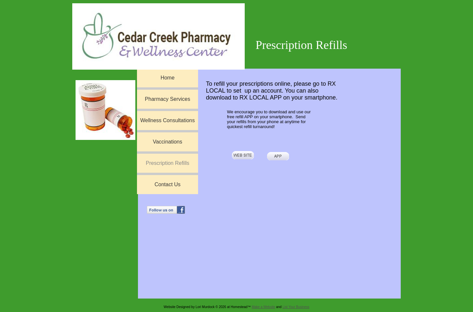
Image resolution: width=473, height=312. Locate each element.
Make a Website (263, 307)
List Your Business (295, 307)
